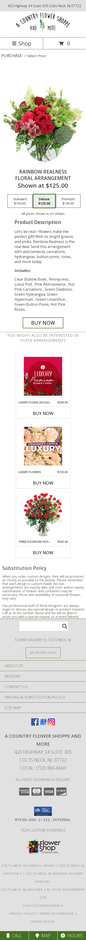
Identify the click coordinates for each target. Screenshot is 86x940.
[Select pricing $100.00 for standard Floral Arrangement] (20, 201)
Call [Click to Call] (14, 935)
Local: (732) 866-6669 (43, 768)
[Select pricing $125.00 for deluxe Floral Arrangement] (44, 201)
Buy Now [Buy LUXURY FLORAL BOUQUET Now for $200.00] (43, 413)
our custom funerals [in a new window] (43, 830)
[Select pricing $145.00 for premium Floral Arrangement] (68, 201)
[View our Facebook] (35, 724)
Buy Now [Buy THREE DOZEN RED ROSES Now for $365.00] (43, 553)
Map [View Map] (43, 935)
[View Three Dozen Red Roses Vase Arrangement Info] (43, 515)
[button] (43, 811)
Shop (21, 43)
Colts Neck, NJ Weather (22, 889)
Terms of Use (43, 921)
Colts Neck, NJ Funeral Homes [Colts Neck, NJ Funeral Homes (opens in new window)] (28, 866)
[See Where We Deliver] (43, 652)
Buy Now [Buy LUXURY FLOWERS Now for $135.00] (43, 483)
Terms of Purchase (56, 913)
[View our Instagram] (51, 724)
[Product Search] (44, 626)
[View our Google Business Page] (43, 724)
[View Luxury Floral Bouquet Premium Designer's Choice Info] (43, 376)
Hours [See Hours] (72, 935)
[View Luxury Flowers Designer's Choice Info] (43, 446)
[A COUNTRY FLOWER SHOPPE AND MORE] (43, 31)
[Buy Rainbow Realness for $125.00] (43, 322)
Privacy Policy (22, 913)
